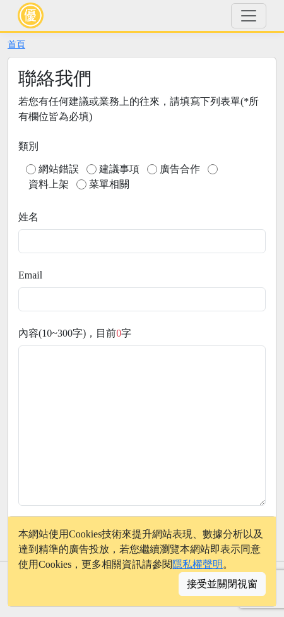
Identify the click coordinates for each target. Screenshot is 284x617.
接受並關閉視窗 (222, 583)
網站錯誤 (58, 169)
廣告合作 (180, 169)
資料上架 (48, 184)
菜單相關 (109, 184)
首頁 (16, 44)
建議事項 (119, 169)
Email (30, 275)
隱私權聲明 (197, 564)
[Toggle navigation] (248, 15)
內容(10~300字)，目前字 (74, 333)
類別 (28, 146)
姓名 (28, 217)
